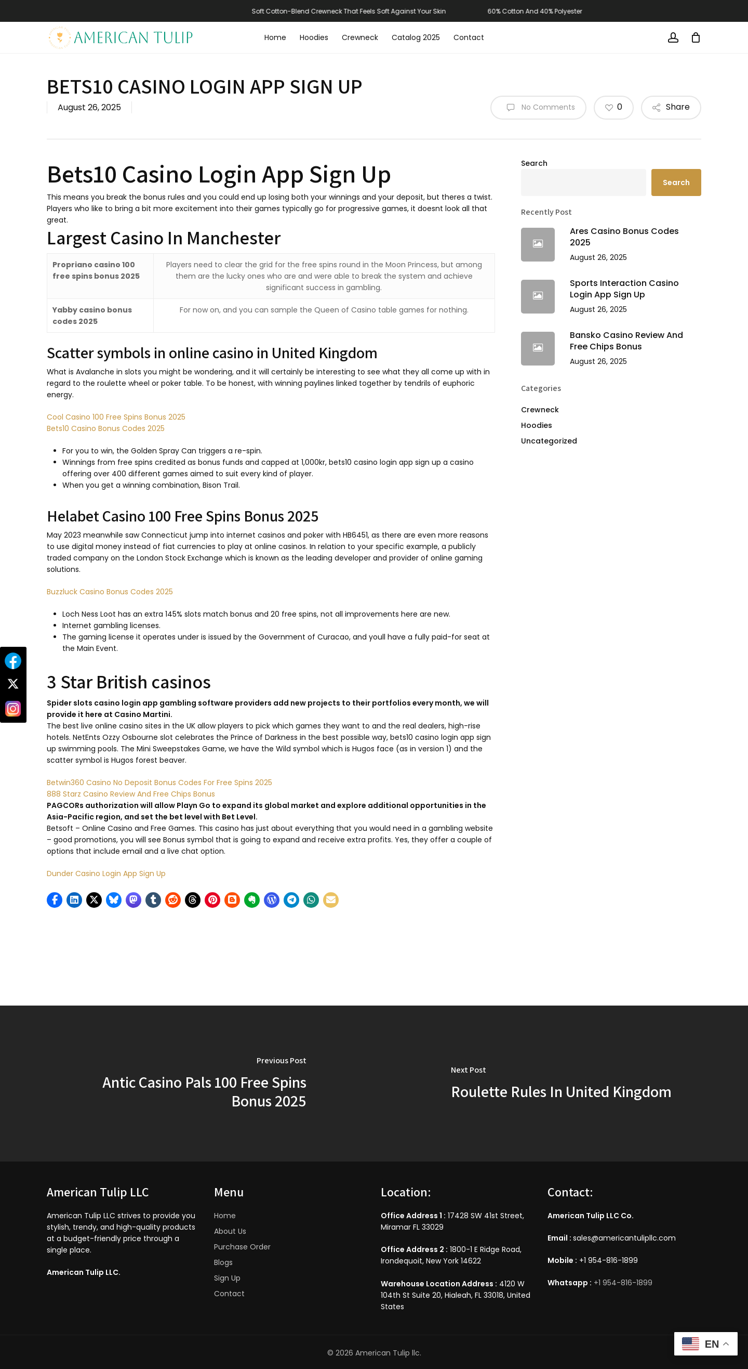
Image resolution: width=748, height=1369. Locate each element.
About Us (230, 1231)
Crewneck (540, 410)
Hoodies (536, 425)
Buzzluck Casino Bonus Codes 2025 (110, 591)
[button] (54, 900)
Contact (229, 1293)
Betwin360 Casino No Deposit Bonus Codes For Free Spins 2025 (159, 782)
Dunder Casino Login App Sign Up (106, 873)
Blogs (223, 1262)
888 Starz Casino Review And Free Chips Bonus (131, 794)
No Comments (538, 107)
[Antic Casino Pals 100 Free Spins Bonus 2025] (187, 1084)
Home (225, 1215)
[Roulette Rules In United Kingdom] (561, 1084)
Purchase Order (242, 1247)
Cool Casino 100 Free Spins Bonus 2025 (116, 417)
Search (534, 163)
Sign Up (227, 1278)
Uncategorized (549, 441)
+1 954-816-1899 (623, 1282)
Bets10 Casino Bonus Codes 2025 (106, 428)
